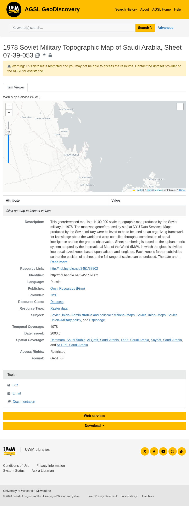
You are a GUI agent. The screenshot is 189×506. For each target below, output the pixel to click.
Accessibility (129, 496)
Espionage (97, 320)
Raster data (59, 308)
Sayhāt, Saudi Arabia (166, 340)
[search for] (72, 28)
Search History (126, 9)
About (144, 9)
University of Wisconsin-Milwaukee (27, 491)
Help (177, 9)
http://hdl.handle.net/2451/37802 (74, 268)
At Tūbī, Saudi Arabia (72, 345)
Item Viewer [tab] (15, 87)
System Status (13, 470)
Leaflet (138, 190)
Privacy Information (51, 465)
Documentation (21, 401)
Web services (94, 416)
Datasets (56, 302)
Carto (182, 190)
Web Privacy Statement (103, 496)
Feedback (148, 496)
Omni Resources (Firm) (67, 288)
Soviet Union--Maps (151, 315)
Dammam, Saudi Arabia (67, 340)
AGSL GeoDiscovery (14, 10)
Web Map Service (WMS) (21, 97)
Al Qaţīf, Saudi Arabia (103, 340)
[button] (9, 106)
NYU (53, 295)
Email (16, 393)
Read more (59, 262)
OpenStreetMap (155, 190)
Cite (15, 385)
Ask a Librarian (43, 470)
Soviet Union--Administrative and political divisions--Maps (92, 315)
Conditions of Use (16, 465)
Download (93, 426)
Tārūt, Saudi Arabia (135, 340)
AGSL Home (161, 9)
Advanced (165, 27)
